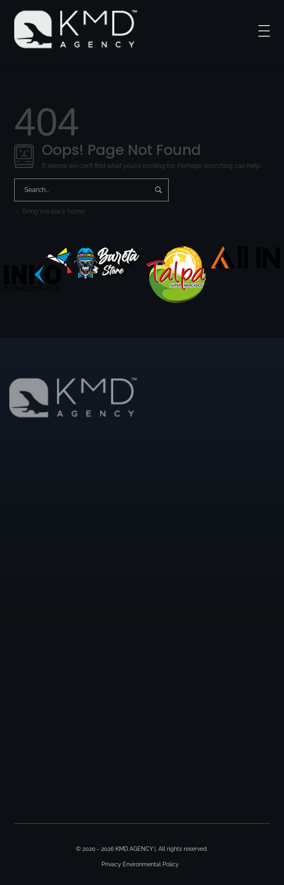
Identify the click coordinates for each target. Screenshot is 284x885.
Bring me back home (49, 211)
